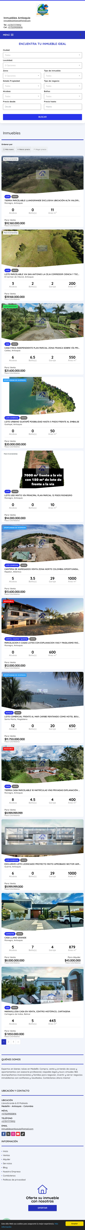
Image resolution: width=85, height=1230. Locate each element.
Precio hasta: (50, 101)
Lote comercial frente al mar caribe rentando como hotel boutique (42, 716)
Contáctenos (9, 1175)
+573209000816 (15, 27)
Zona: (5, 70)
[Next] (18, 1042)
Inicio (5, 1151)
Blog (5, 1167)
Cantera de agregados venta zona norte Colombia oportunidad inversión (42, 569)
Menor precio (23, 149)
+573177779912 (14, 24)
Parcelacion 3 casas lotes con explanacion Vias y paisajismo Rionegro (42, 643)
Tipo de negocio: (52, 81)
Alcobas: (7, 91)
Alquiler (6, 1159)
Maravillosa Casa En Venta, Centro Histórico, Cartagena (37, 1011)
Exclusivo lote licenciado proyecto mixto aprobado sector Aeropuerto (42, 864)
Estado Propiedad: (11, 81)
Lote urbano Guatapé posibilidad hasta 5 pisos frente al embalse (41, 421)
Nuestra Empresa (12, 1171)
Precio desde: (9, 101)
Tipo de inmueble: (52, 70)
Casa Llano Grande (15, 937)
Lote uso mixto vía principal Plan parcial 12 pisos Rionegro (38, 495)
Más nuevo (8, 149)
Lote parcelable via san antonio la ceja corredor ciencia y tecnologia (42, 274)
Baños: (47, 91)
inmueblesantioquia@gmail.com (17, 20)
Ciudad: (6, 50)
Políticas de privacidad (14, 1179)
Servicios (7, 1163)
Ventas (6, 1155)
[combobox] (42, 55)
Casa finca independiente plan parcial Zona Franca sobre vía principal (42, 348)
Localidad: (8, 60)
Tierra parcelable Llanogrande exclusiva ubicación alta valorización (42, 200)
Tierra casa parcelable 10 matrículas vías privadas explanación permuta (42, 790)
